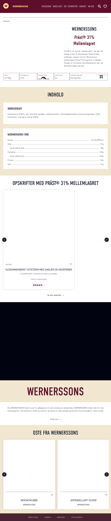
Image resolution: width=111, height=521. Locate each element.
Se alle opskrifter (54, 295)
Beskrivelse (33, 517)
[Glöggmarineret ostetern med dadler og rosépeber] (38, 225)
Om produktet (77, 517)
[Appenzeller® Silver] (83, 465)
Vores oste (57, 6)
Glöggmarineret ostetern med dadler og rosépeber (38, 269)
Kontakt (82, 6)
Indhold (47, 517)
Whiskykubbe (29, 502)
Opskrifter (61, 517)
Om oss (91, 6)
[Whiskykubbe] (29, 465)
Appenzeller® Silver (83, 502)
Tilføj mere (54, 419)
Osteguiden (46, 6)
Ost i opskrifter (71, 6)
